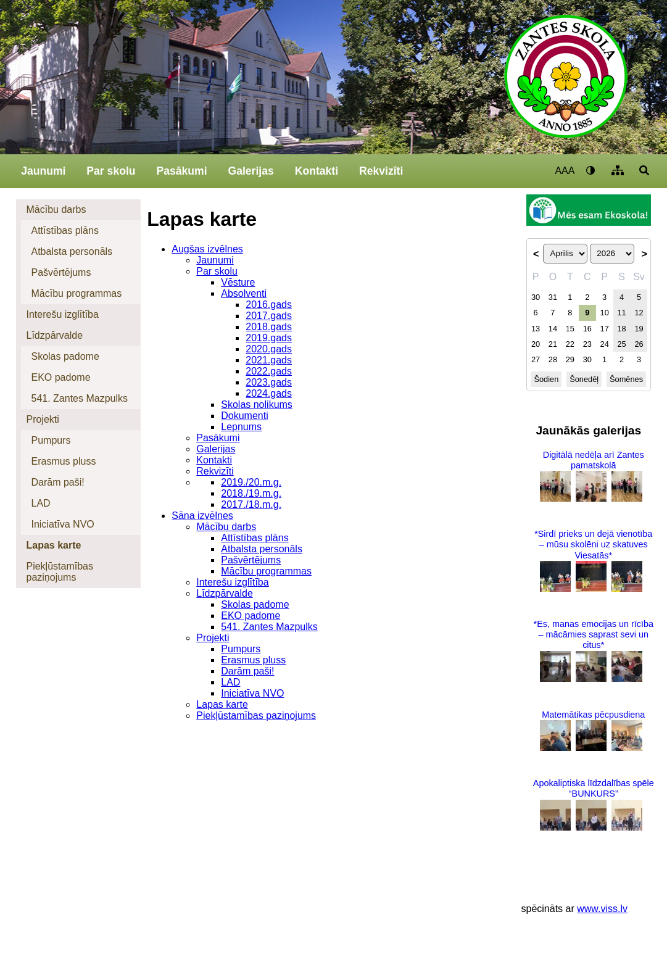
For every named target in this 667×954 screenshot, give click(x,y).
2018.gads (269, 326)
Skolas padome (65, 356)
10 (604, 312)
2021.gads (269, 360)
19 (638, 328)
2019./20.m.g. (251, 482)
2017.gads (269, 315)
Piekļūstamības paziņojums (59, 572)
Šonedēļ (584, 379)
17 (604, 328)
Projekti (42, 419)
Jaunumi (43, 171)
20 (535, 344)
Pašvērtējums (61, 272)
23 (587, 344)
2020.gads (269, 349)
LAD (40, 503)
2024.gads (269, 393)
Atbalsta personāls (71, 251)
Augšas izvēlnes (207, 249)
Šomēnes (626, 379)
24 (604, 344)
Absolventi (244, 293)
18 (621, 328)
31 (553, 297)
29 (570, 359)
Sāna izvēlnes (202, 515)
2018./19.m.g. (251, 493)
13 (535, 328)
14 (553, 328)
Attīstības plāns (64, 230)
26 (638, 344)
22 (570, 344)
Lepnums (241, 426)
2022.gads (269, 371)
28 (553, 359)
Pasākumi (181, 171)
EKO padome (60, 377)
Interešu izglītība (62, 314)
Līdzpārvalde (54, 335)
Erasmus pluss (63, 461)
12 (638, 312)
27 (535, 359)
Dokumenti (244, 415)
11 (621, 312)
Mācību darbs (56, 209)
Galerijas (250, 171)
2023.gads (269, 382)
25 (621, 344)
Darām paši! (57, 482)
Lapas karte (53, 545)
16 (587, 328)
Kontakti (316, 171)
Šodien (546, 379)
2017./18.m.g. (251, 504)
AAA (564, 170)
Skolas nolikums (256, 404)
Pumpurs (50, 440)
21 (553, 344)
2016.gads (269, 304)
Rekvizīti (381, 171)
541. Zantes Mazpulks (79, 398)
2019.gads (269, 338)
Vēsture (238, 282)
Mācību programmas (76, 293)
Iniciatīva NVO (62, 524)
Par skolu (110, 171)
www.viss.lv (602, 908)
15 (570, 328)
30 (535, 297)
